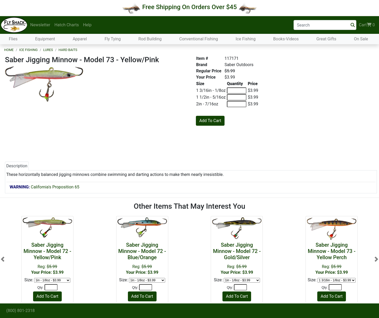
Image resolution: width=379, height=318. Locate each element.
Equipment (45, 38)
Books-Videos (286, 38)
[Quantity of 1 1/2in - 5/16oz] (236, 97)
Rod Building (149, 38)
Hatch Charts (66, 24)
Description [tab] (16, 165)
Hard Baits (68, 50)
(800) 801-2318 (20, 310)
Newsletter (40, 24)
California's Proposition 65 (44, 187)
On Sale (361, 38)
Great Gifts (326, 38)
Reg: (47, 258)
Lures (48, 50)
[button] (2, 259)
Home (9, 50)
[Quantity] (51, 287)
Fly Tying (112, 38)
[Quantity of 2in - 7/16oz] (236, 104)
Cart (367, 25)
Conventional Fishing (198, 38)
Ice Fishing (245, 38)
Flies (13, 38)
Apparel (80, 38)
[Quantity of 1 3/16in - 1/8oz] (236, 90)
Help (87, 24)
